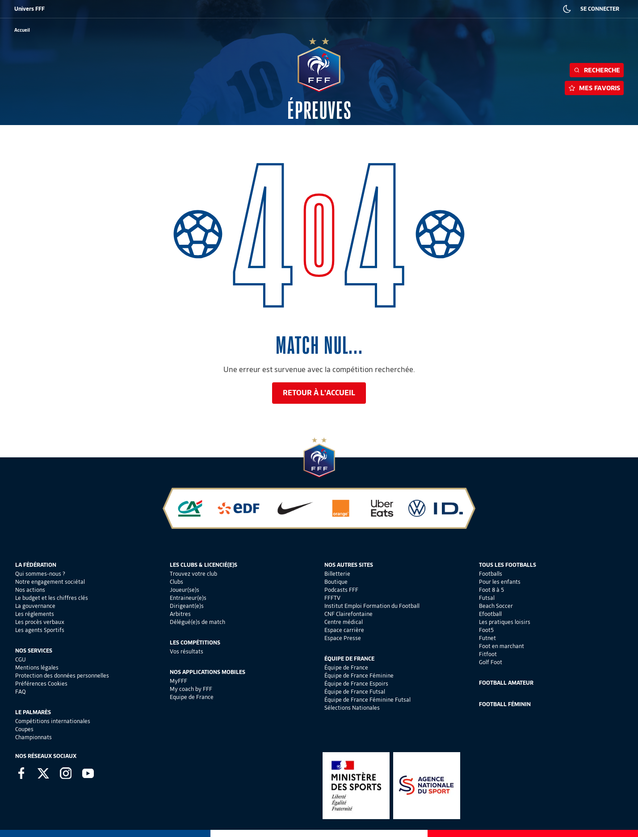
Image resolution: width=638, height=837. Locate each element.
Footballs (490, 573)
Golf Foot (490, 662)
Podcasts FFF (341, 589)
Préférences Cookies (41, 683)
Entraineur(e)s (188, 597)
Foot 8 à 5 (491, 589)
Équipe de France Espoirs (356, 683)
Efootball (490, 614)
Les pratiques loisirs (504, 622)
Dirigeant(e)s (187, 606)
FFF (18, 9)
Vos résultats (186, 651)
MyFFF (178, 681)
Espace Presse (342, 638)
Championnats (33, 737)
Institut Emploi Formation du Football (372, 606)
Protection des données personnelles (62, 675)
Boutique (336, 581)
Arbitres (180, 614)
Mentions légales (37, 667)
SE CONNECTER (599, 8)
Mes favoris (594, 88)
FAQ (20, 691)
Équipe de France (346, 667)
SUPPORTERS (118, 9)
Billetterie (337, 573)
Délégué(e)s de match (197, 622)
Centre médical (343, 622)
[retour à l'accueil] (22, 30)
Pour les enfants (499, 581)
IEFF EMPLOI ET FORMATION (243, 9)
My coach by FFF (191, 689)
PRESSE (480, 9)
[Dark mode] (567, 9)
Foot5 (486, 630)
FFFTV (332, 597)
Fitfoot (488, 654)
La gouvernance (35, 606)
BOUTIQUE (82, 9)
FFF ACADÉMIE (160, 9)
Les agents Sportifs (39, 630)
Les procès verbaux (39, 622)
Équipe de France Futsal (354, 691)
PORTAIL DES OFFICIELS (400, 9)
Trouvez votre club (193, 573)
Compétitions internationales (52, 721)
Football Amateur (506, 682)
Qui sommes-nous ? (40, 573)
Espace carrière (344, 630)
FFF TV (194, 9)
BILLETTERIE (46, 9)
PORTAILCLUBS (348, 9)
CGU (20, 659)
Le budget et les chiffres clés (51, 597)
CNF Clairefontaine (348, 614)
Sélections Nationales (352, 707)
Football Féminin (505, 704)
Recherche (596, 70)
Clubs (176, 581)
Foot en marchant (501, 646)
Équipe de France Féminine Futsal (367, 699)
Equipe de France (192, 697)
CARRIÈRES (449, 9)
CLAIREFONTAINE (303, 9)
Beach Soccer (496, 606)
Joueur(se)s (184, 589)
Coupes (24, 729)
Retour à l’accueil (319, 393)
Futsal (487, 597)
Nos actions (30, 589)
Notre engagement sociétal (50, 581)
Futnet (487, 638)
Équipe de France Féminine (359, 675)
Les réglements (34, 614)
